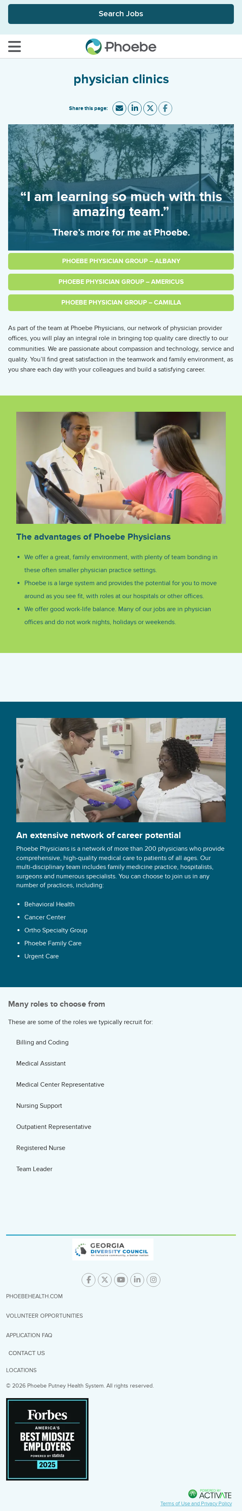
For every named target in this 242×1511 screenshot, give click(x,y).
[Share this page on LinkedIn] (135, 108)
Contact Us (27, 1353)
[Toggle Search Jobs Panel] (121, 14)
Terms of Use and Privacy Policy (196, 1503)
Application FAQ (29, 1335)
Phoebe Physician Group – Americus (121, 282)
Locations (21, 1370)
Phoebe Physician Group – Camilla (121, 302)
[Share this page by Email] (119, 108)
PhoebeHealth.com (34, 1296)
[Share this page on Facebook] (165, 108)
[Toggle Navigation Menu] (14, 46)
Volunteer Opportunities (44, 1315)
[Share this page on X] (150, 108)
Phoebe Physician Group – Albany (121, 261)
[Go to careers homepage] (121, 47)
